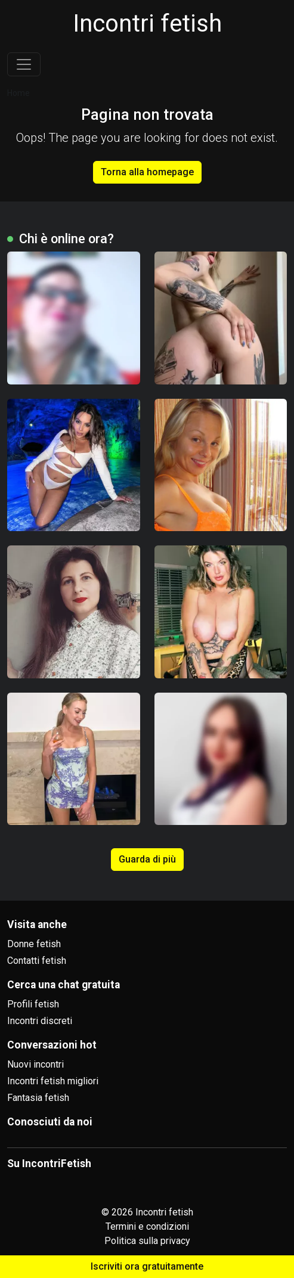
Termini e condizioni (147, 1226)
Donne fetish (34, 944)
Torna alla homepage (147, 172)
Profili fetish (33, 1004)
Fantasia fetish (38, 1097)
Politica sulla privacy (147, 1240)
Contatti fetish (36, 960)
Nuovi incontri (35, 1064)
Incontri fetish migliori (52, 1081)
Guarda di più (147, 859)
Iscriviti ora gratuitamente (147, 1266)
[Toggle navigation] (24, 64)
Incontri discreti (39, 1020)
